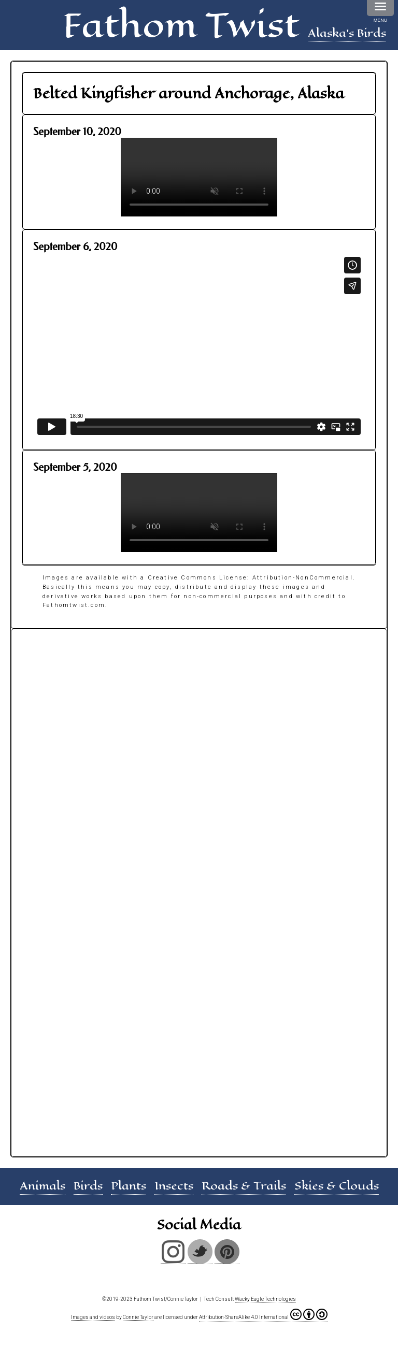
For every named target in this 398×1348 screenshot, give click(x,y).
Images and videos (93, 1317)
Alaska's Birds (347, 33)
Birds (88, 1186)
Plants (128, 1186)
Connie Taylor (138, 1317)
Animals (42, 1186)
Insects (173, 1186)
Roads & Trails (244, 1186)
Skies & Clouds (336, 1186)
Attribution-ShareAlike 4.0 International (263, 1314)
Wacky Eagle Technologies (265, 1299)
